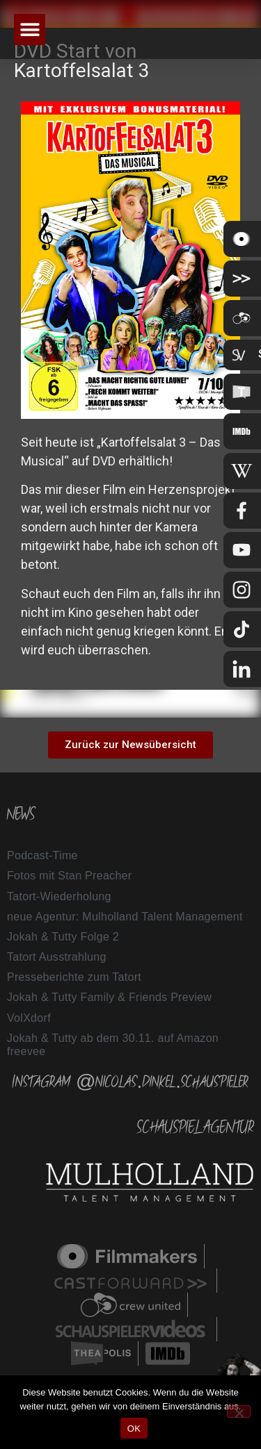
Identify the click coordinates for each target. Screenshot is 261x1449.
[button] (29, 29)
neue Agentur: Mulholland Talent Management (125, 916)
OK (134, 1428)
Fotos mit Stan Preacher (69, 875)
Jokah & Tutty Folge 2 (63, 937)
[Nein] (239, 1411)
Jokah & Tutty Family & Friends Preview (109, 997)
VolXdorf (29, 1018)
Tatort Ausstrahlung (56, 957)
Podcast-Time (42, 855)
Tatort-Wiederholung (59, 896)
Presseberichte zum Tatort (74, 977)
